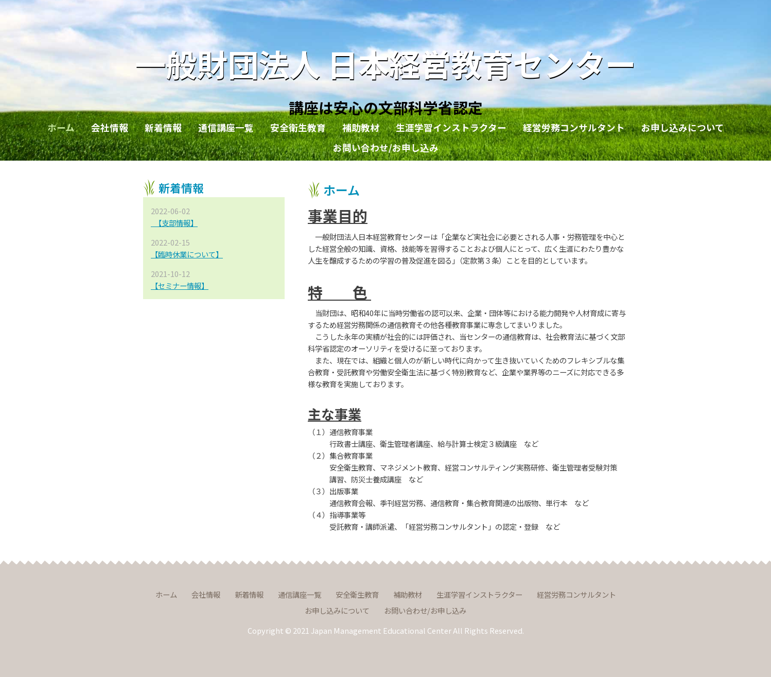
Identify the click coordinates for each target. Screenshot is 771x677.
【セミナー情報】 (179, 285)
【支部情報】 (174, 222)
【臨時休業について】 (187, 254)
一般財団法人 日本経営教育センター (385, 63)
